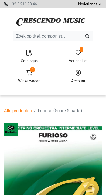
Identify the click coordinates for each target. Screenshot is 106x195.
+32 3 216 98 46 (23, 4)
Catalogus (29, 56)
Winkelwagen (29, 76)
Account (78, 76)
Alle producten (18, 110)
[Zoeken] (87, 36)
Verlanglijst (78, 56)
